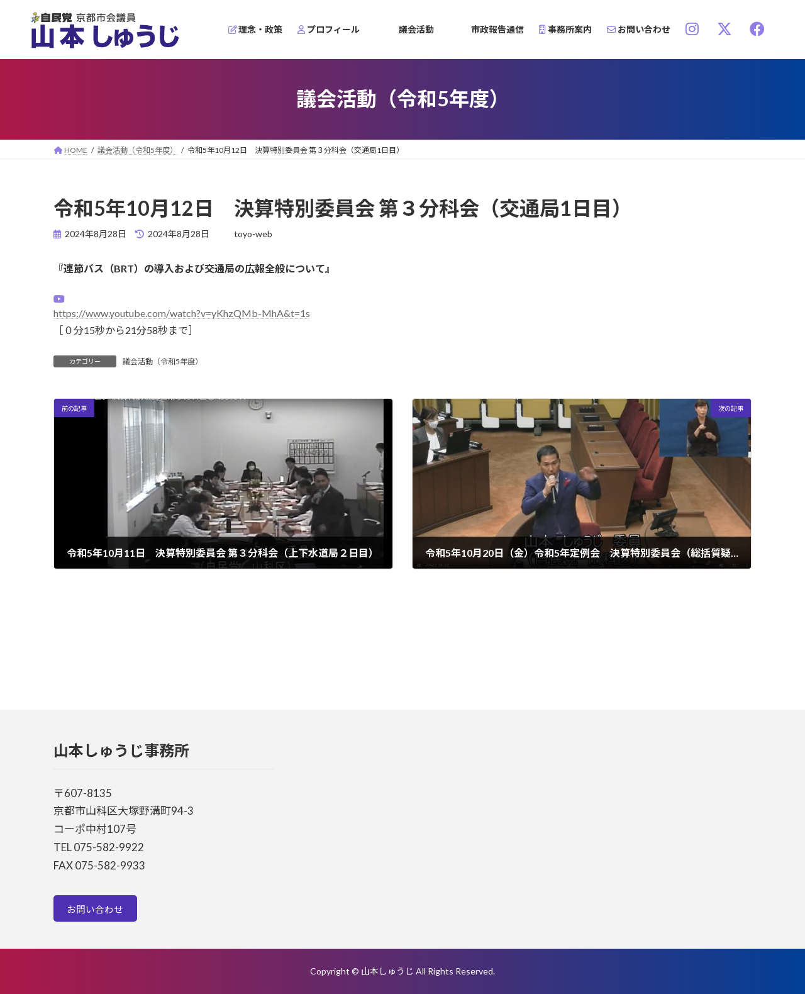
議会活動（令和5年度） (163, 361)
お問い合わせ (98, 911)
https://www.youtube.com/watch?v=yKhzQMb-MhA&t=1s (181, 313)
